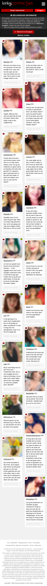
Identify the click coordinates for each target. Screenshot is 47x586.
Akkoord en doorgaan (23, 32)
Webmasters (38, 545)
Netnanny (16, 565)
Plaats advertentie (17, 10)
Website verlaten (23, 35)
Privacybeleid (36, 542)
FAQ (8, 542)
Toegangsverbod (22, 542)
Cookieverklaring (10, 545)
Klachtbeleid (13, 542)
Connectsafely (25, 565)
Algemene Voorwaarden (22, 545)
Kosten (30, 542)
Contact (31, 545)
